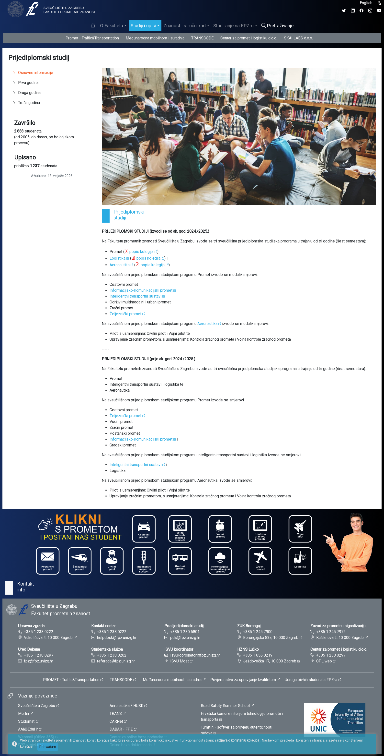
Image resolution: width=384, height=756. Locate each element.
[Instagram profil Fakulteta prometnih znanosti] (370, 10)
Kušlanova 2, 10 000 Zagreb (340, 637)
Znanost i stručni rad (184, 25)
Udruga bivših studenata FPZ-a (311, 679)
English (366, 2)
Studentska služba (107, 649)
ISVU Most (179, 661)
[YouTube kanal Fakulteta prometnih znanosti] (379, 10)
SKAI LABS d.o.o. (298, 38)
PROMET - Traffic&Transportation (71, 679)
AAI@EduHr (28, 729)
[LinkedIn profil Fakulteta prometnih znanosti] (353, 10)
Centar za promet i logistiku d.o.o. (248, 38)
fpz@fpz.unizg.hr (38, 661)
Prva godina (25, 82)
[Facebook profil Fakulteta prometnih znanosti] (361, 10)
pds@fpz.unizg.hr (185, 637)
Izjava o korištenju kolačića (238, 740)
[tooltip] (51, 9)
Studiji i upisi (143, 25)
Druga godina (26, 92)
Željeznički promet (125, 314)
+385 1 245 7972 (331, 631)
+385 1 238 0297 (38, 655)
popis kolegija (141, 251)
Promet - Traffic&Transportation (92, 38)
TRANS (116, 713)
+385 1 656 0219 (257, 655)
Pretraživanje (277, 25)
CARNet (116, 721)
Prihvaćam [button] (47, 747)
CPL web (324, 661)
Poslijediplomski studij (183, 626)
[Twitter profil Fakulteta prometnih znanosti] (344, 10)
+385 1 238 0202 (111, 655)
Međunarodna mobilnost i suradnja (155, 38)
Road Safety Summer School (225, 705)
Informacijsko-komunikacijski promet (141, 290)
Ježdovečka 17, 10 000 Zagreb (269, 661)
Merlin (23, 713)
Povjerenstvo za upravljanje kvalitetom (243, 679)
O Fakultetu (111, 25)
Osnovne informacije (32, 72)
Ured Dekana (29, 649)
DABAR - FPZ (121, 729)
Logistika (117, 258)
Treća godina (26, 102)
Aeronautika (120, 265)
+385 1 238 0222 (38, 631)
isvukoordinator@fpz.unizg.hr (195, 655)
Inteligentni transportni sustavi (135, 464)
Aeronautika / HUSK (126, 705)
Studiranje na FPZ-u (233, 25)
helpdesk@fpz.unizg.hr (116, 637)
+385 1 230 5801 (185, 631)
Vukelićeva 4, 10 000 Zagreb (48, 637)
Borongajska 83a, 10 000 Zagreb (270, 637)
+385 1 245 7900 (257, 631)
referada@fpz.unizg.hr (116, 661)
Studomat (26, 721)
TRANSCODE (202, 38)
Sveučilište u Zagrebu (36, 705)
